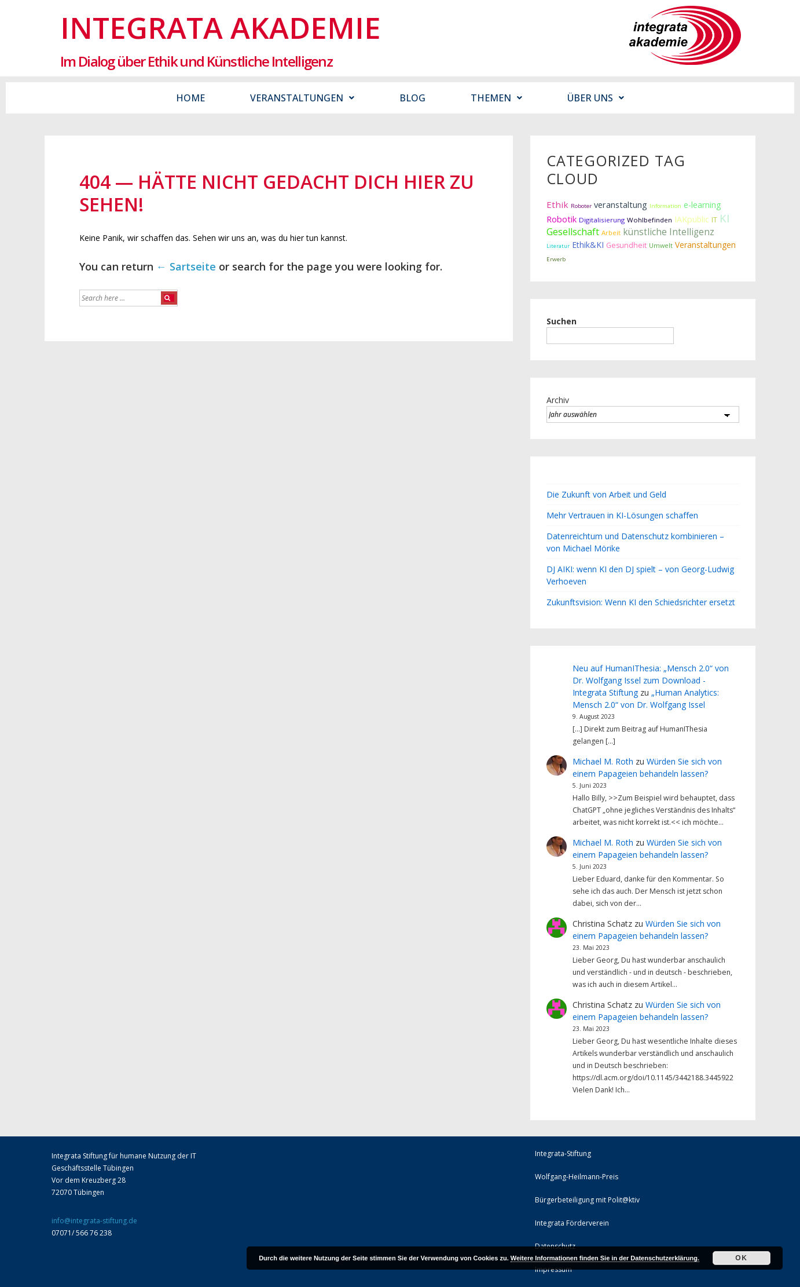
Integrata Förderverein (572, 1223)
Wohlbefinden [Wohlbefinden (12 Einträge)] (649, 219)
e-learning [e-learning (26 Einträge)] (702, 204)
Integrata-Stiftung (563, 1153)
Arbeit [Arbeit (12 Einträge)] (611, 232)
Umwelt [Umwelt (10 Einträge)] (661, 245)
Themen (496, 98)
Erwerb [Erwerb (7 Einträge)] (556, 259)
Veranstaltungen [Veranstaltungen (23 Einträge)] (705, 244)
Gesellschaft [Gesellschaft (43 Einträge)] (572, 231)
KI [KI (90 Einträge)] (724, 218)
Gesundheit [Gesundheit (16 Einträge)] (626, 245)
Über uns (595, 98)
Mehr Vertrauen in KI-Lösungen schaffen (622, 515)
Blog (412, 98)
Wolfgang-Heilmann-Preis (576, 1177)
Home (190, 98)
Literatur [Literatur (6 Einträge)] (558, 246)
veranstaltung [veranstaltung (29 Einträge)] (620, 204)
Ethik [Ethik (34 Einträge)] (557, 204)
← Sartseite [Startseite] (186, 266)
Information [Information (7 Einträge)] (665, 206)
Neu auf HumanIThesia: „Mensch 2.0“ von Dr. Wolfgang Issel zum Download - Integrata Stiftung (651, 680)
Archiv (557, 399)
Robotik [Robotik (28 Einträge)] (561, 219)
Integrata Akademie (220, 27)
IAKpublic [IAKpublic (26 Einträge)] (691, 219)
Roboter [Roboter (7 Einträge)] (581, 206)
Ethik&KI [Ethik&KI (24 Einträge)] (588, 244)
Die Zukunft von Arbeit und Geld (606, 494)
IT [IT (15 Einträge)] (714, 220)
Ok (741, 1258)
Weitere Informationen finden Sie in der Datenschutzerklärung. (605, 1258)
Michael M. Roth (603, 761)
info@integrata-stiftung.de (94, 1221)
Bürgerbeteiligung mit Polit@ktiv (587, 1200)
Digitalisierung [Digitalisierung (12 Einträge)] (602, 219)
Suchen (561, 321)
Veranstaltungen (302, 98)
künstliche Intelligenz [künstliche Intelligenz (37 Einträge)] (668, 231)
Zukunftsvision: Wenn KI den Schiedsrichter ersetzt (640, 602)
